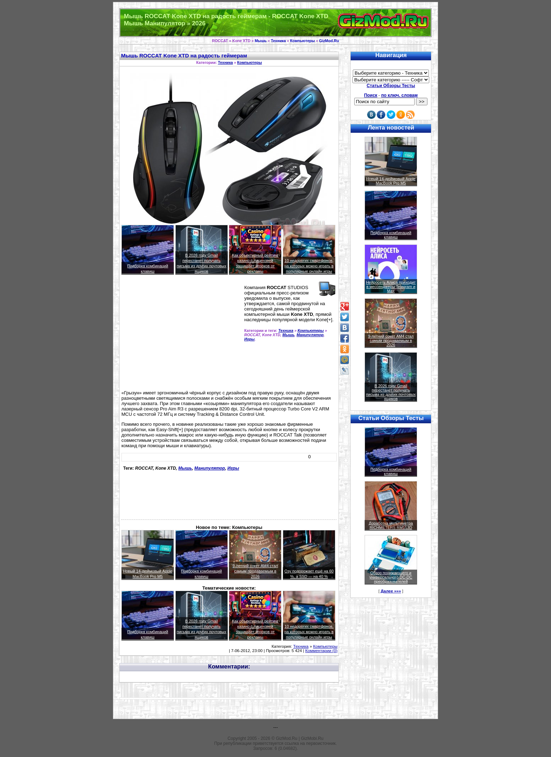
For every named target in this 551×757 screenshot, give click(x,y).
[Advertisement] (181, 335)
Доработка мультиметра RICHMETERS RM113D (391, 525)
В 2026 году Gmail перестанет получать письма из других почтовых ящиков (391, 392)
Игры (249, 339)
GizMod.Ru (329, 41)
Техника (278, 41)
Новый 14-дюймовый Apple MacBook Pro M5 (391, 181)
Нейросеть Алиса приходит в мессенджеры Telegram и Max (391, 286)
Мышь (260, 41)
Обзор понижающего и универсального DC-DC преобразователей (390, 577)
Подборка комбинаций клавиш (390, 235)
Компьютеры (302, 41)
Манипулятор (310, 335)
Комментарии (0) (321, 651)
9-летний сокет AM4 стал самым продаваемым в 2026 (255, 571)
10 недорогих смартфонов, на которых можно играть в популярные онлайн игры (309, 265)
